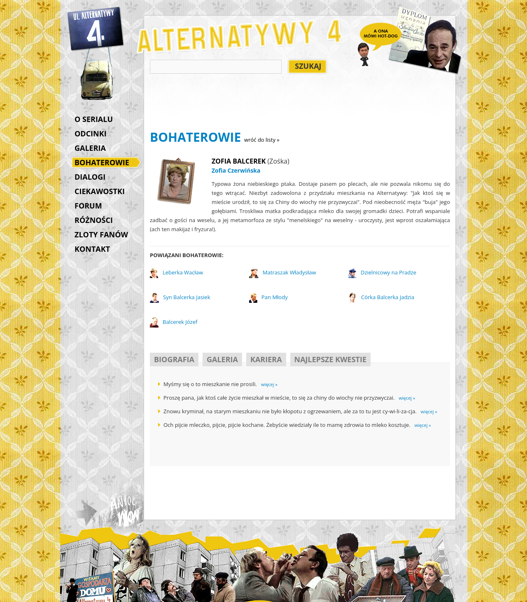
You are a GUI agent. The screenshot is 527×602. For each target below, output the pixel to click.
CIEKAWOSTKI (100, 191)
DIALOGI (90, 177)
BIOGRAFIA (174, 359)
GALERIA (90, 148)
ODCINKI (91, 133)
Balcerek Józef (180, 322)
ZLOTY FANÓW (101, 234)
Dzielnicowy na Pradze (388, 272)
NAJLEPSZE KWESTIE (330, 359)
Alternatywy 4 (96, 29)
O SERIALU (94, 119)
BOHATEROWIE (104, 163)
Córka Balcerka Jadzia (387, 297)
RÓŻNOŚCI (94, 220)
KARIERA (266, 359)
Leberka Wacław (183, 272)
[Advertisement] (300, 103)
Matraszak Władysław (289, 272)
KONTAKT (92, 249)
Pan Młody (274, 297)
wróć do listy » (262, 139)
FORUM (88, 206)
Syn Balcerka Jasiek (186, 297)
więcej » (269, 384)
